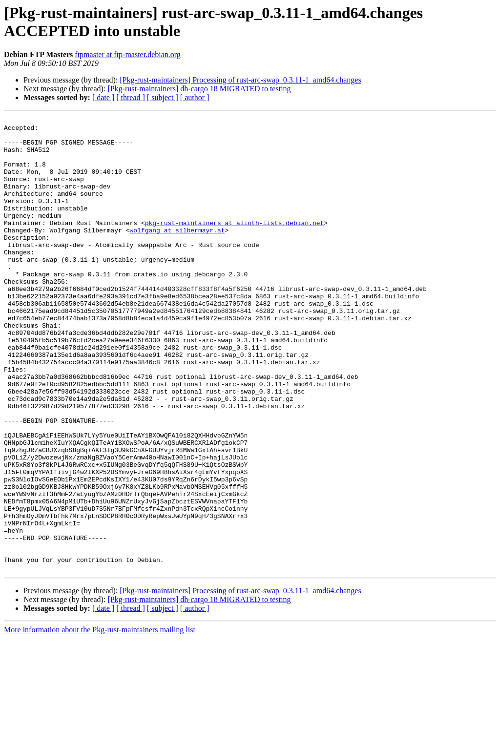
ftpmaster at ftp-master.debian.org (128, 54)
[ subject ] (162, 97)
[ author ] (194, 97)
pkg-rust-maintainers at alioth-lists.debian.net (234, 244)
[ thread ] (130, 97)
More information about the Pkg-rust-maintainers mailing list (99, 720)
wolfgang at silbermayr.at (177, 253)
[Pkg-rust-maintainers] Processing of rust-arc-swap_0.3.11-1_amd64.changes (240, 80)
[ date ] (103, 97)
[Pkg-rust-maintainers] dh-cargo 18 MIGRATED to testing (199, 88)
